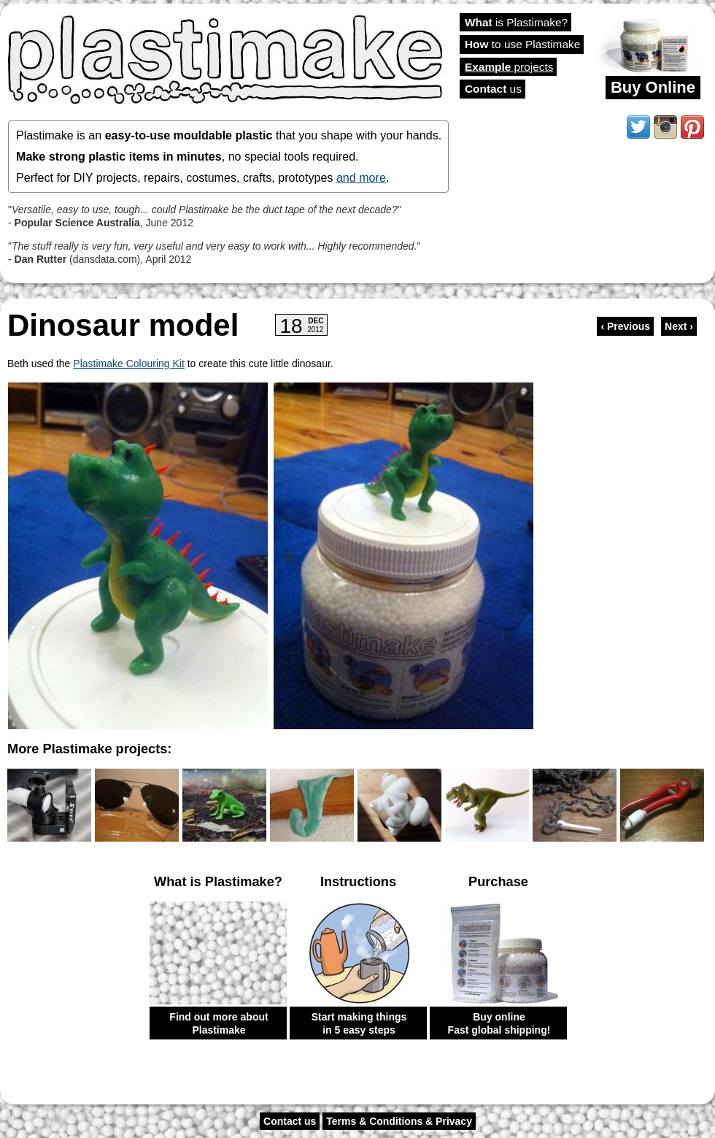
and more (361, 177)
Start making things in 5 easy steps (359, 1023)
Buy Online (653, 87)
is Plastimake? (516, 22)
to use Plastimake (522, 44)
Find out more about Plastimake (218, 1023)
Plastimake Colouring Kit (129, 363)
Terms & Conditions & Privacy (399, 1121)
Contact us (289, 1121)
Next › (679, 326)
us (493, 88)
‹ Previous (625, 326)
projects (509, 67)
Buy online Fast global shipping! (499, 1023)
